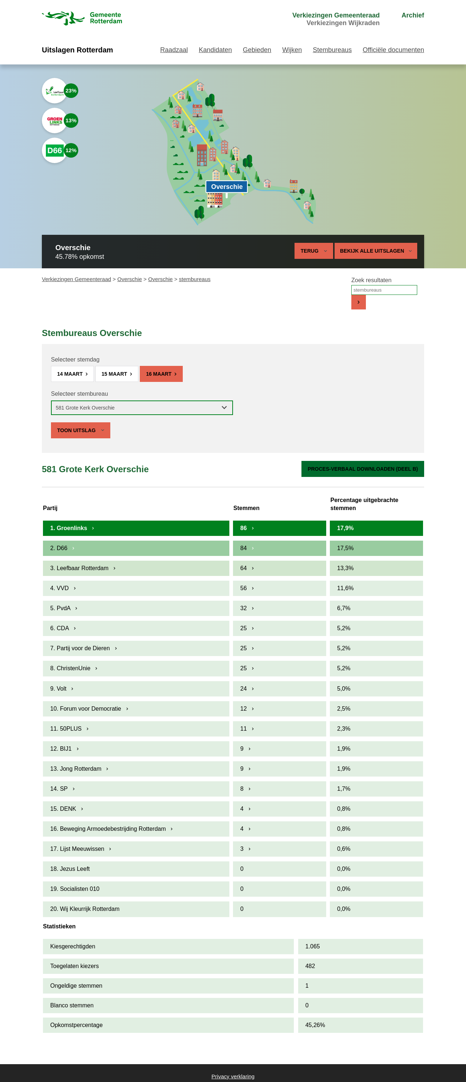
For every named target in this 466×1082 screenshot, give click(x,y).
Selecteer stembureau (79, 394)
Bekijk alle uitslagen (376, 251)
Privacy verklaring (233, 1076)
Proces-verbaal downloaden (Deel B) (363, 469)
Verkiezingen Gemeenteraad (76, 279)
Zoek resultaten (371, 280)
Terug (310, 251)
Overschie (129, 279)
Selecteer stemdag (75, 359)
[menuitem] (322, 19)
